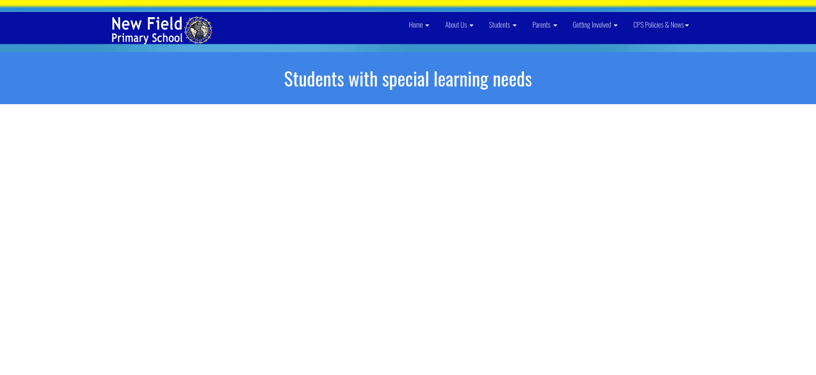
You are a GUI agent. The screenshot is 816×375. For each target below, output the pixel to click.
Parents (544, 24)
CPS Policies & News (661, 24)
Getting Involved (595, 24)
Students (503, 24)
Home (419, 24)
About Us (459, 24)
